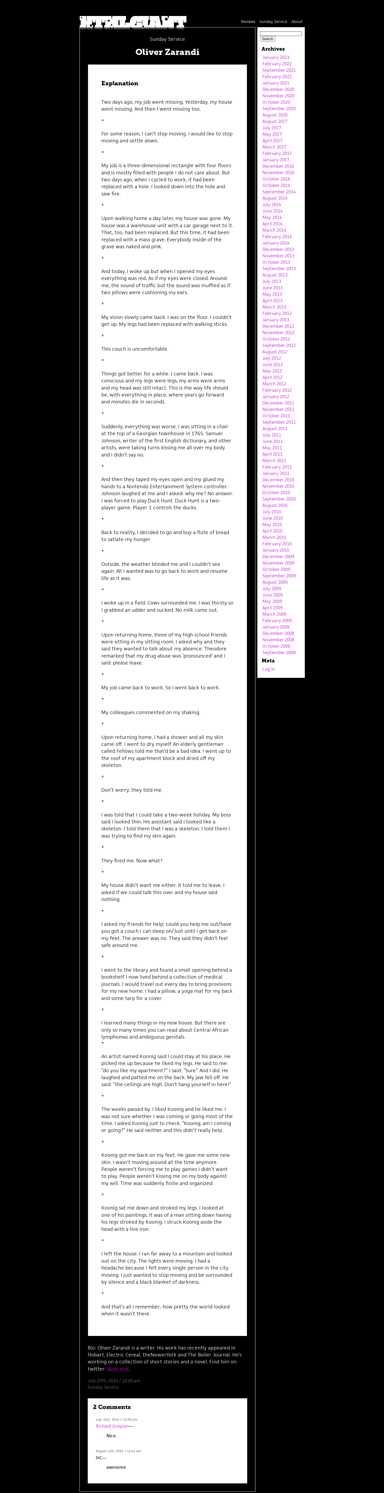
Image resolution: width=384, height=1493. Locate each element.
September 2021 (279, 70)
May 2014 (272, 217)
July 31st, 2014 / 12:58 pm (116, 1419)
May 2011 (272, 448)
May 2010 (272, 524)
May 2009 (272, 601)
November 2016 (278, 172)
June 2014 (272, 211)
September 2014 (279, 192)
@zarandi (117, 1369)
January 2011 (275, 473)
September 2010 (279, 499)
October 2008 (276, 646)
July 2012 (271, 358)
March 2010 (274, 537)
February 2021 (277, 76)
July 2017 (271, 128)
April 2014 (272, 224)
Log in (268, 669)
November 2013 (278, 256)
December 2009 (278, 556)
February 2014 (277, 236)
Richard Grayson (112, 1426)
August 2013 (274, 275)
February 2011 (277, 467)
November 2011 (278, 409)
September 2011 (279, 422)
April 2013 (272, 300)
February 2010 (277, 544)
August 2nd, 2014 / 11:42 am (118, 1451)
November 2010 (278, 486)
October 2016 (276, 179)
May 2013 (272, 294)
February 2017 (277, 153)
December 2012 (278, 326)
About (297, 21)
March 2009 (274, 614)
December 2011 (278, 403)
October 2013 (276, 262)
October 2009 (276, 569)
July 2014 (271, 204)
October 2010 (276, 492)
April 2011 (272, 454)
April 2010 (272, 531)
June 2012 (272, 364)
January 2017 (275, 160)
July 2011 (271, 435)
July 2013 (271, 281)
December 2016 (278, 166)
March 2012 (274, 384)
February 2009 (277, 620)
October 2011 (276, 416)
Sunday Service (273, 21)
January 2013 (275, 320)
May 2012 (272, 371)
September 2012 (279, 345)
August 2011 (274, 428)
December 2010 (278, 480)
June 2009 (272, 595)
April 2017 (272, 140)
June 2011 (272, 441)
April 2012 (272, 377)
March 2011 (274, 460)
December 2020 (278, 89)
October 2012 (276, 339)
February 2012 (277, 390)
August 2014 (274, 198)
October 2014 (276, 185)
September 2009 (279, 576)
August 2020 (274, 115)
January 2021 (275, 83)
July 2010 (271, 512)
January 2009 (275, 627)
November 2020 (278, 96)
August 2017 (274, 121)
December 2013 (278, 249)
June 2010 (272, 518)
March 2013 (274, 307)
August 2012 (274, 352)
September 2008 (279, 652)
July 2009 (271, 588)
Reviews (248, 21)
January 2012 (275, 396)
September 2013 (279, 268)
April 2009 (272, 608)
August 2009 (274, 582)
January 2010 (275, 550)
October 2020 (276, 102)
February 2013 (277, 313)
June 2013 (272, 288)
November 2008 (278, 640)
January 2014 (275, 243)
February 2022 (277, 64)
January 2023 (275, 57)
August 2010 (274, 505)
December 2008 (278, 633)
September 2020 (279, 108)
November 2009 (278, 563)
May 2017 (272, 134)
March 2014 (274, 230)
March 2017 (274, 147)
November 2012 (278, 332)
